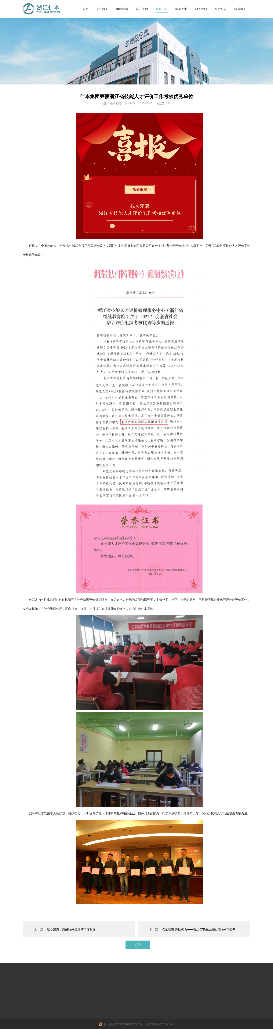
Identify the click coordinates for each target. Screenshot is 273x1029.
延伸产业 (181, 9)
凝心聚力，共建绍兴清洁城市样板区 (71, 929)
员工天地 (142, 9)
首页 (86, 9)
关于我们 (102, 9)
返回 (138, 945)
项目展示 (122, 9)
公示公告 (221, 9)
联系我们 (240, 9)
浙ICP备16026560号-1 (160, 1024)
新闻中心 (161, 9)
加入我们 (201, 9)
